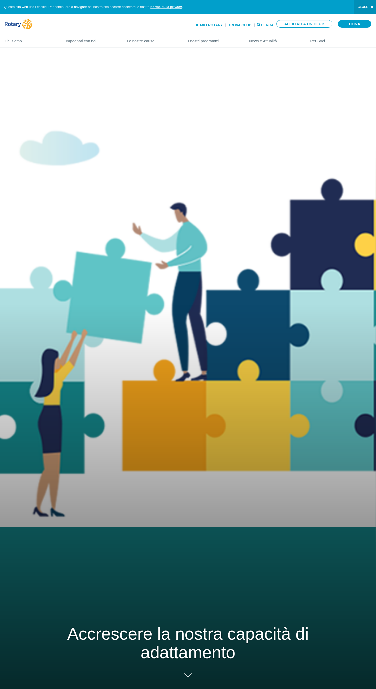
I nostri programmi (213, 39)
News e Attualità (274, 39)
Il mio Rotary (209, 25)
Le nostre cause (152, 39)
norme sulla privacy (166, 7)
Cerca (267, 24)
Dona (354, 24)
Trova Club (240, 25)
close (363, 7)
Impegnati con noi (91, 39)
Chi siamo (30, 39)
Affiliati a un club (304, 24)
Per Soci (340, 39)
